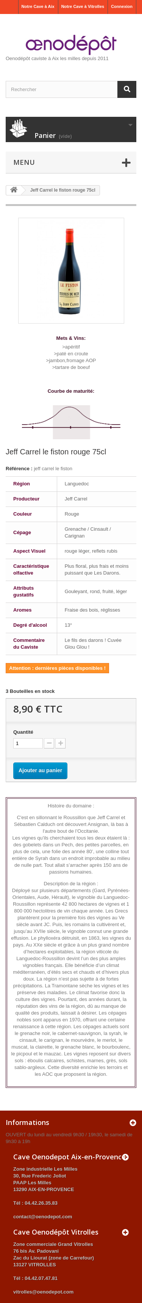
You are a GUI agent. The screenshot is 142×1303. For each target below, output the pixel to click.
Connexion (122, 6)
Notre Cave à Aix (38, 6)
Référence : (19, 468)
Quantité (23, 732)
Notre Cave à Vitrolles (83, 6)
